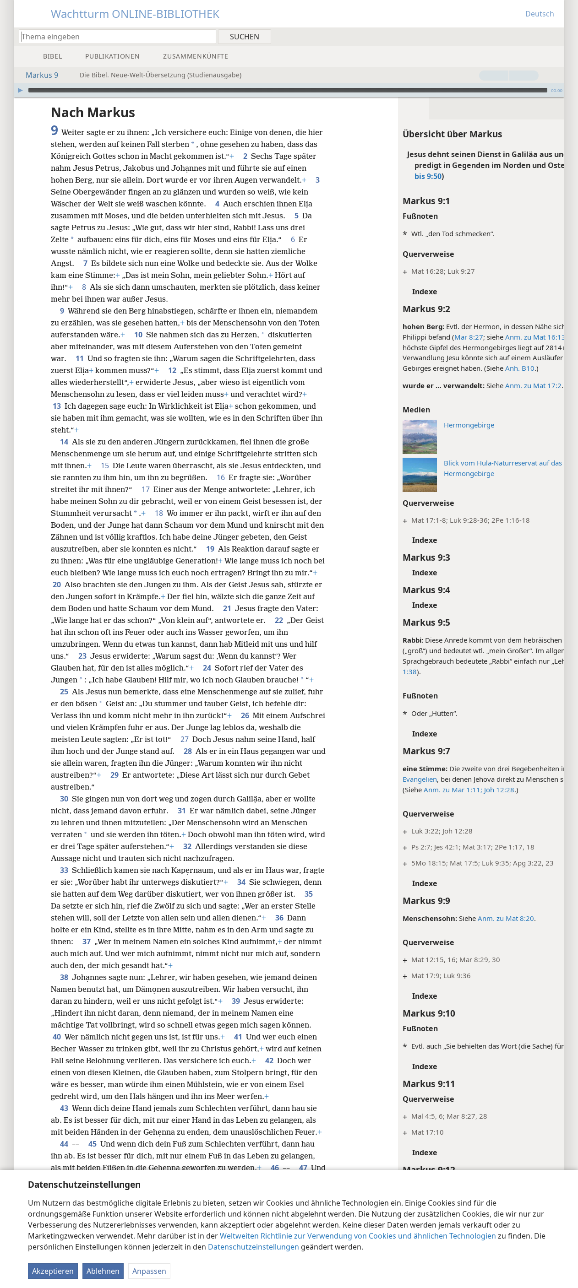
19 (230, 549)
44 (91, 1156)
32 (206, 858)
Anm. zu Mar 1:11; (412, 789)
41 (238, 1049)
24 (289, 668)
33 (64, 882)
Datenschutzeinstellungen (253, 1247)
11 (80, 358)
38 (64, 989)
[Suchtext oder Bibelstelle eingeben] (113, 36)
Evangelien (379, 779)
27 (228, 751)
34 (265, 894)
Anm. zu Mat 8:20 (465, 918)
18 (173, 513)
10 (138, 335)
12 (172, 370)
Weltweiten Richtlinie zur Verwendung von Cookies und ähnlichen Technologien (358, 1236)
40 (57, 1049)
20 (110, 584)
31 (182, 822)
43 (64, 1120)
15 (105, 465)
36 (98, 941)
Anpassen (149, 1271)
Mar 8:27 (428, 336)
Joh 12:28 (458, 789)
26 (260, 727)
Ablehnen (103, 1271)
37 (166, 953)
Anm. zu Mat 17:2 (493, 385)
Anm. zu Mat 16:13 (495, 336)
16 (221, 477)
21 (308, 608)
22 (115, 632)
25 (64, 703)
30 (64, 811)
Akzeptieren (53, 1271)
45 (119, 1156)
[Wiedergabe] (20, 90)
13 (57, 406)
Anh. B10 (479, 368)
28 (227, 763)
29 (193, 787)
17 (146, 489)
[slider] (287, 90)
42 (295, 1072)
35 (102, 918)
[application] (289, 90)
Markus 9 (37, 75)
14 (64, 442)
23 (182, 656)
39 (236, 1013)
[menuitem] (553, 36)
